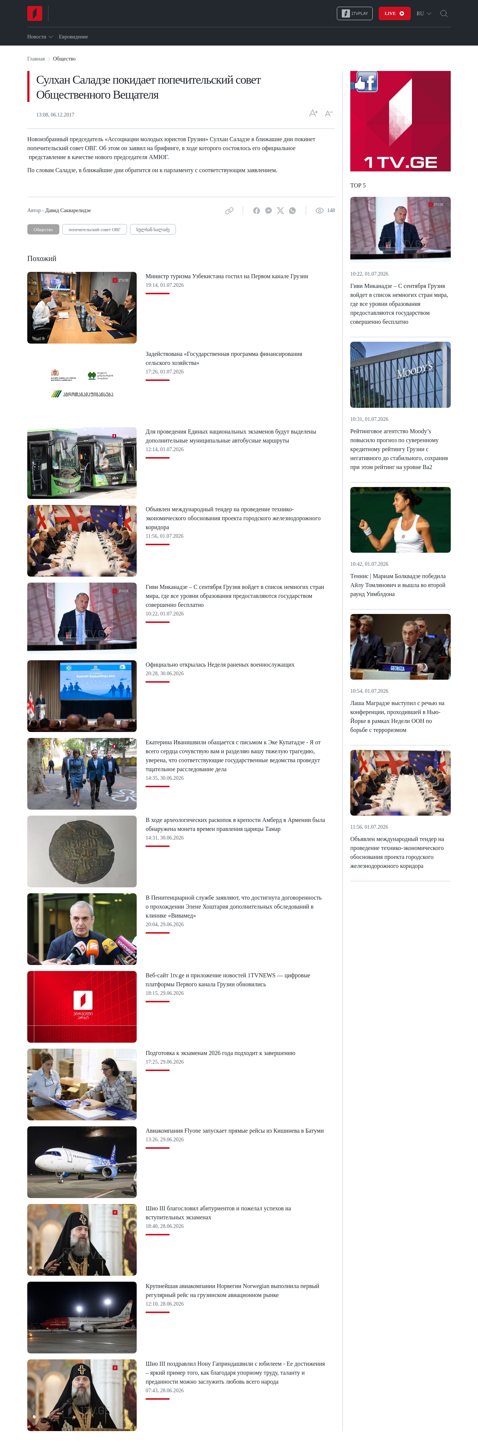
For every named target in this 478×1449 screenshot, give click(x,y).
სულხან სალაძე (153, 229)
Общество (43, 229)
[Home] (34, 13)
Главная (36, 59)
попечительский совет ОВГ (95, 229)
